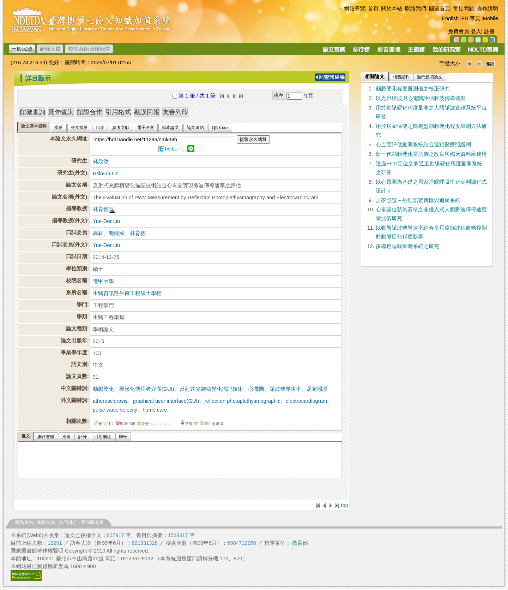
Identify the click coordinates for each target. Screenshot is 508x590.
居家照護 (317, 389)
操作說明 (487, 8)
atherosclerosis (110, 401)
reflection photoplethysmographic (242, 401)
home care (155, 410)
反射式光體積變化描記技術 (211, 389)
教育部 (300, 543)
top (344, 505)
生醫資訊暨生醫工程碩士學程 (127, 293)
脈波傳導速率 (285, 389)
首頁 (373, 8)
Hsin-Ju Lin (106, 173)
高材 (98, 233)
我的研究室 (92, 522)
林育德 (101, 209)
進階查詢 (46, 522)
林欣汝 (101, 161)
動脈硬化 (103, 389)
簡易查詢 (24, 522)
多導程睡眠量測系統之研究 (407, 246)
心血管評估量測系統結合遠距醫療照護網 (423, 144)
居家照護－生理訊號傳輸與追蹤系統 (418, 200)
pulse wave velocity (115, 410)
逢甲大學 (103, 281)
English (450, 18)
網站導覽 (354, 8)
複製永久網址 (253, 139)
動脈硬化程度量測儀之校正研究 (413, 89)
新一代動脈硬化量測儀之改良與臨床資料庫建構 (431, 154)
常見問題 (463, 8)
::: (341, 9)
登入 (476, 31)
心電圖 (256, 389)
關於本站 (391, 8)
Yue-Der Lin (106, 221)
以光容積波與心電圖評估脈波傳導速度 (421, 98)
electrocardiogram (306, 401)
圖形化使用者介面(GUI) (146, 389)
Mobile (490, 18)
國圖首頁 (439, 8)
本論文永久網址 (68, 138)
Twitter (171, 149)
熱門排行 (68, 522)
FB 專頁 (470, 18)
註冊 (489, 31)
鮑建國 (117, 233)
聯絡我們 (415, 8)
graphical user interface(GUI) (166, 401)
